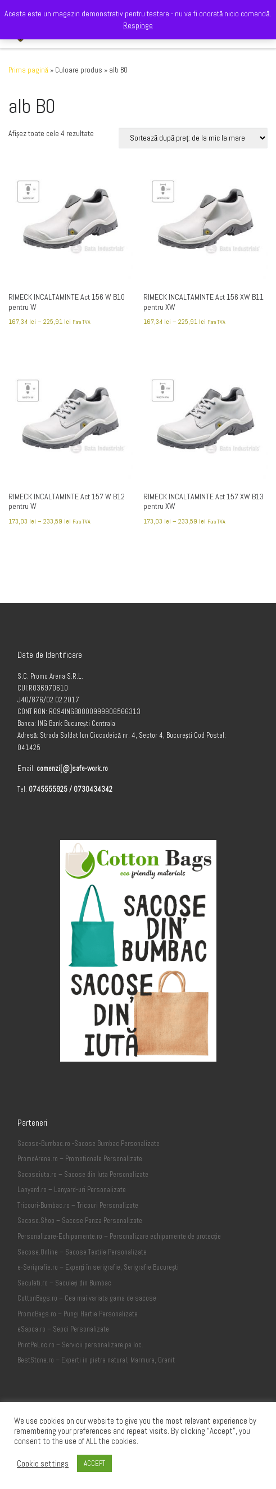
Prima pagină (28, 70)
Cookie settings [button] (43, 1464)
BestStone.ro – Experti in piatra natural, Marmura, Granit (96, 1360)
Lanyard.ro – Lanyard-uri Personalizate (71, 1189)
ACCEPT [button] (94, 1463)
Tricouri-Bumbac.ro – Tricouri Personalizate (77, 1205)
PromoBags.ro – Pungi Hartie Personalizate (77, 1314)
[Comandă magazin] (193, 138)
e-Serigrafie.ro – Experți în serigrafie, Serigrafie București (98, 1267)
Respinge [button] (138, 25)
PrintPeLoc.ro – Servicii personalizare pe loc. (80, 1345)
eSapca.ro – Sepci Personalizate (63, 1329)
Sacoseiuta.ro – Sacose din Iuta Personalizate (82, 1174)
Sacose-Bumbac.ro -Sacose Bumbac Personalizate (88, 1143)
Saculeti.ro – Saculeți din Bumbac (64, 1283)
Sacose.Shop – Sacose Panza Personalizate (79, 1220)
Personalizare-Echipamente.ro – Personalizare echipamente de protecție (119, 1236)
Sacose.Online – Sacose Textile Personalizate (82, 1252)
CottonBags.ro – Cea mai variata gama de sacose (86, 1298)
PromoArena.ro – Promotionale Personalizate (79, 1158)
